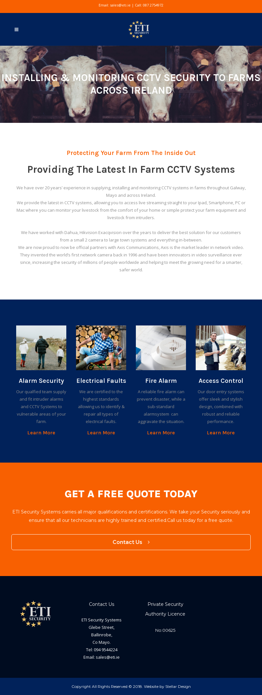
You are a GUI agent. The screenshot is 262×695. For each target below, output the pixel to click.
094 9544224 (105, 650)
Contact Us (131, 542)
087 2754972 (153, 5)
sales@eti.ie (120, 5)
